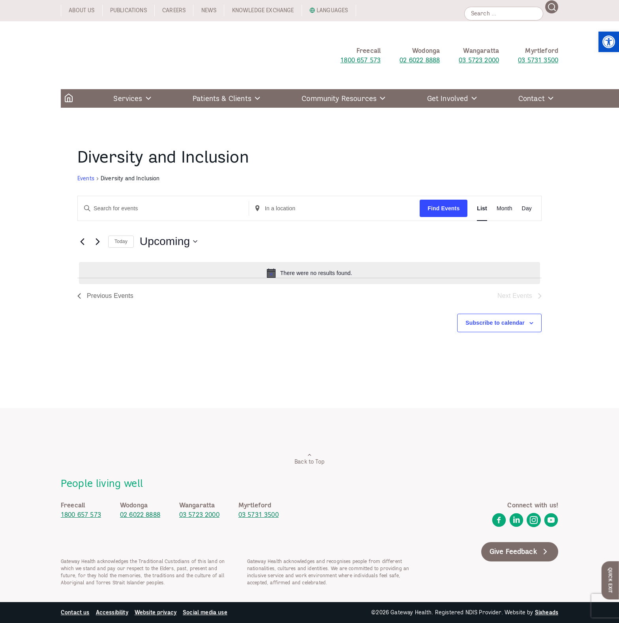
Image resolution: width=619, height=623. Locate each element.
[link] (608, 42)
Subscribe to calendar (495, 323)
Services (127, 98)
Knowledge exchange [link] (263, 10)
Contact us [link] (75, 612)
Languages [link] (332, 10)
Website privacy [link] (155, 612)
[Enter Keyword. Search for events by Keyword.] (163, 208)
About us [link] (81, 10)
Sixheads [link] (546, 612)
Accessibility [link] (112, 612)
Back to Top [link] (309, 458)
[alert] (309, 273)
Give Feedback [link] (520, 551)
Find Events (444, 208)
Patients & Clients (222, 98)
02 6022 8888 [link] (420, 60)
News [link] (209, 10)
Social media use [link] (205, 612)
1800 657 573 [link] (360, 60)
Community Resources (339, 98)
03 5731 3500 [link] (538, 60)
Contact (531, 98)
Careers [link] (174, 10)
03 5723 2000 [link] (479, 60)
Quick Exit (610, 580)
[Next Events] (97, 241)
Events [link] (85, 178)
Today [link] (121, 241)
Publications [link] (128, 10)
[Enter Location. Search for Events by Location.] (334, 208)
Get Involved (447, 98)
